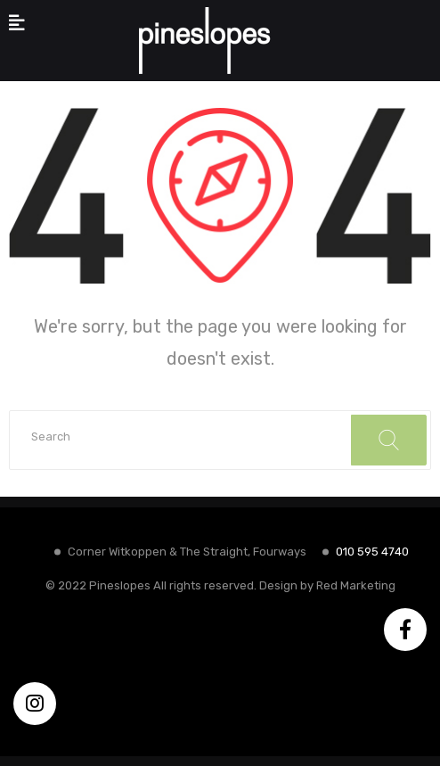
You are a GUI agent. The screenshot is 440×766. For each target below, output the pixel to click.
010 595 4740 (372, 551)
